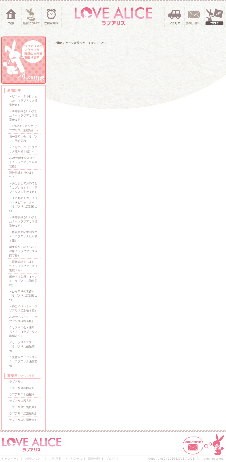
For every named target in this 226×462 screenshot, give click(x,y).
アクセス (76, 458)
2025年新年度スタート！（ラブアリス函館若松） (23, 162)
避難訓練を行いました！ (22, 175)
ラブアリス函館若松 (22, 388)
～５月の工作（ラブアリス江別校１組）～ (23, 149)
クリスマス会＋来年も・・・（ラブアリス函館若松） (23, 332)
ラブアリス (16, 381)
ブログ (110, 458)
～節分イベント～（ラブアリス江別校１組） (23, 308)
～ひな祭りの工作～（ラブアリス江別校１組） (23, 296)
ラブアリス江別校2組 (22, 413)
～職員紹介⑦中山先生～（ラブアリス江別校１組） (23, 236)
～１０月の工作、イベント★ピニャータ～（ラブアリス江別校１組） (23, 204)
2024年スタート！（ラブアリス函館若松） (23, 319)
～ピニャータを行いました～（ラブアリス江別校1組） (23, 100)
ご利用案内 (57, 458)
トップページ (10, 458)
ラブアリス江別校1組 (22, 407)
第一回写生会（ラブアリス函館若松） (23, 139)
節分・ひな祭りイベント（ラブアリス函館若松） (23, 281)
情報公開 (94, 458)
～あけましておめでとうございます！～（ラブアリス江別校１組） (23, 187)
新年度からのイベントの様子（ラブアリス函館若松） (23, 251)
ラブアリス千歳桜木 (22, 394)
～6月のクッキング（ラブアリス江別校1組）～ (24, 128)
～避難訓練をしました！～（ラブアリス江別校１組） (23, 266)
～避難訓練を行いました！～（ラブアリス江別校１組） (23, 115)
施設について (34, 458)
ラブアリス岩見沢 (20, 400)
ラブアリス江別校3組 (22, 419)
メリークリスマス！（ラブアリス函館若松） (22, 346)
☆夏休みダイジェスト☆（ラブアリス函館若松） (23, 361)
